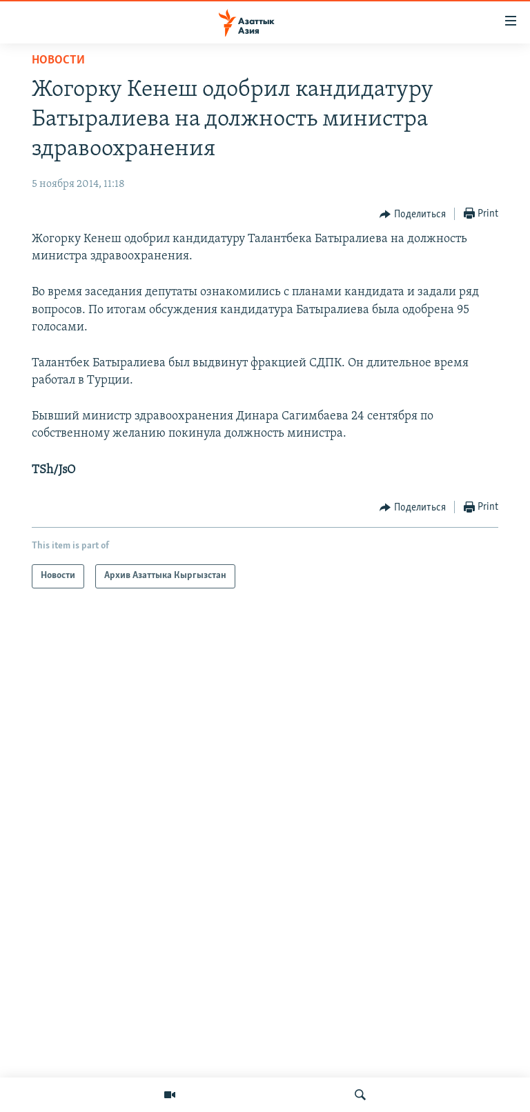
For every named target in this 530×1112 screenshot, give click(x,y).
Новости (58, 60)
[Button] (413, 214)
